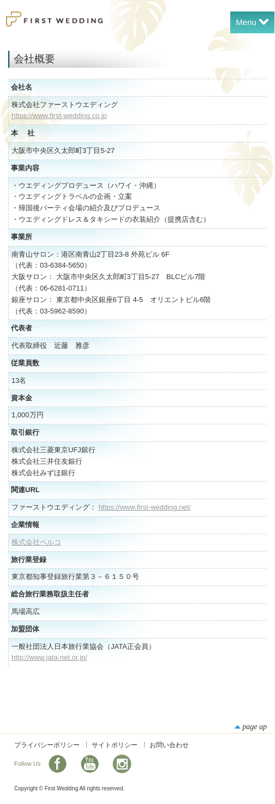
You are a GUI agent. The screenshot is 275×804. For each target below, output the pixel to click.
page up (251, 727)
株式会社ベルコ (36, 542)
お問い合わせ (169, 745)
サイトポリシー (115, 745)
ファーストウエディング (54, 19)
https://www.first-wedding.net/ (145, 507)
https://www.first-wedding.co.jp (59, 115)
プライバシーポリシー (47, 745)
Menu (252, 21)
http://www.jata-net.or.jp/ (49, 657)
